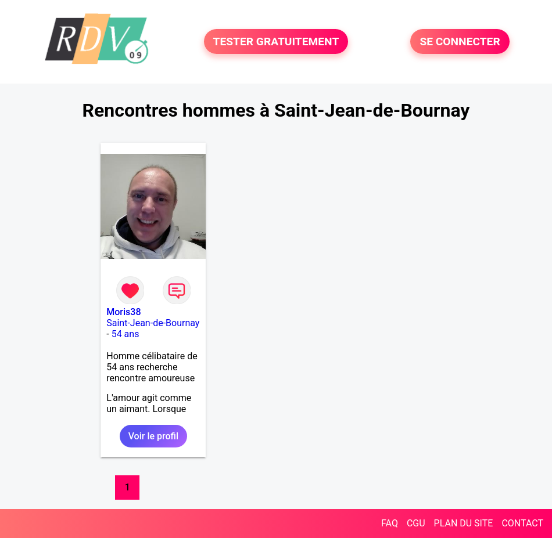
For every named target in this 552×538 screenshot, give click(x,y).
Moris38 (123, 311)
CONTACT (522, 523)
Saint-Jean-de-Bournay (152, 322)
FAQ (389, 523)
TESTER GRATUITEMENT (276, 41)
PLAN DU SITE (463, 523)
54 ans (125, 334)
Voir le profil (153, 436)
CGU (416, 523)
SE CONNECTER (460, 41)
